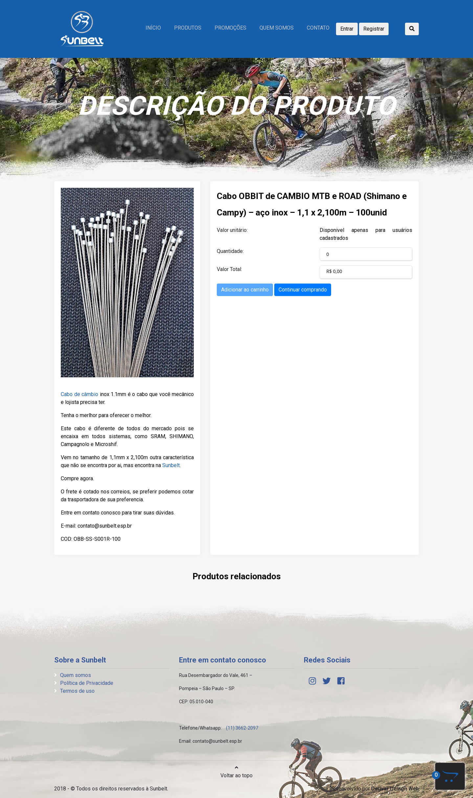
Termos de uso (77, 691)
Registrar (373, 29)
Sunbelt (171, 465)
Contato (318, 28)
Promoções (230, 28)
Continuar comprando (303, 290)
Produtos (187, 28)
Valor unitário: (232, 230)
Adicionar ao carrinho (245, 290)
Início (153, 28)
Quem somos (276, 28)
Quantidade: (230, 251)
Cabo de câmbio (79, 394)
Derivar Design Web (395, 789)
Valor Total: (229, 269)
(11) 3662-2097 (242, 728)
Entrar (346, 29)
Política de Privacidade (86, 683)
